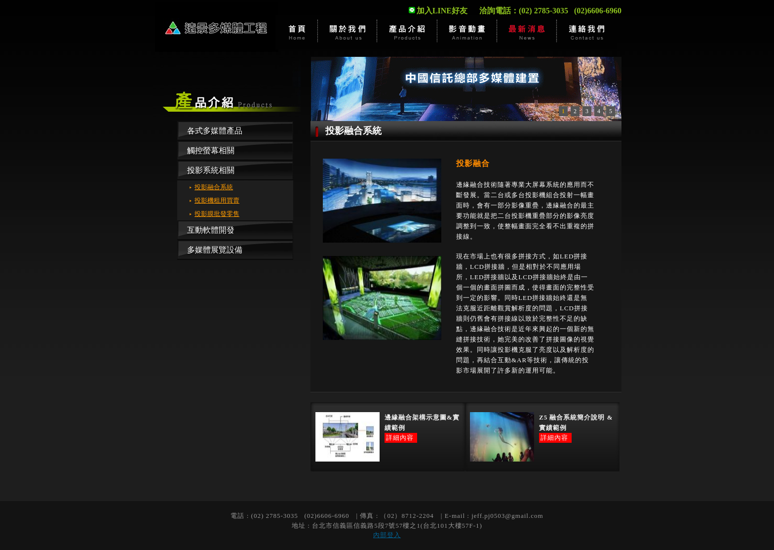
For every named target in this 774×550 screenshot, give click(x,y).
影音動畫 (467, 32)
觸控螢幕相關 (210, 150)
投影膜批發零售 (216, 213)
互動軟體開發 (210, 230)
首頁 (296, 32)
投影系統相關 (210, 170)
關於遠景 (348, 32)
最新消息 (527, 32)
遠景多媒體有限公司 (216, 27)
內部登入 (387, 535)
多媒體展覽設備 (214, 250)
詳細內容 (400, 437)
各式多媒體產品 (214, 131)
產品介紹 (407, 32)
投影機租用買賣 (216, 200)
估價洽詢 (587, 32)
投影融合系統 (213, 187)
